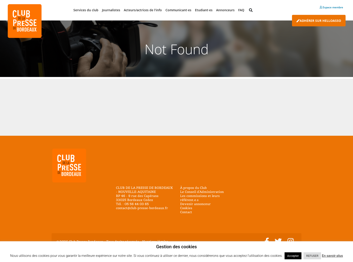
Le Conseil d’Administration (202, 192)
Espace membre (331, 7)
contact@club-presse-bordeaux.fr (142, 208)
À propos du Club (193, 188)
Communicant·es (178, 10)
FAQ (241, 10)
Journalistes (111, 10)
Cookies (186, 208)
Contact (186, 212)
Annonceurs (225, 10)
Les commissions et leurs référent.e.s (200, 198)
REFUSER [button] (312, 255)
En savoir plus (332, 256)
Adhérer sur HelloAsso (318, 20)
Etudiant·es (204, 10)
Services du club (85, 10)
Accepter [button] (293, 255)
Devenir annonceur (195, 204)
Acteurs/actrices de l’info (143, 10)
